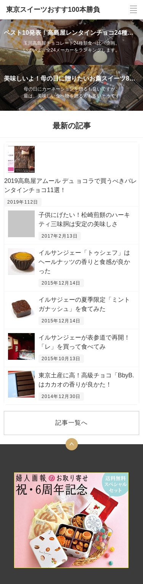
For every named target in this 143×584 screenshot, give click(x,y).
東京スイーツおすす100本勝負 (53, 9)
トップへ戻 (72, 444)
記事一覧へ (71, 422)
